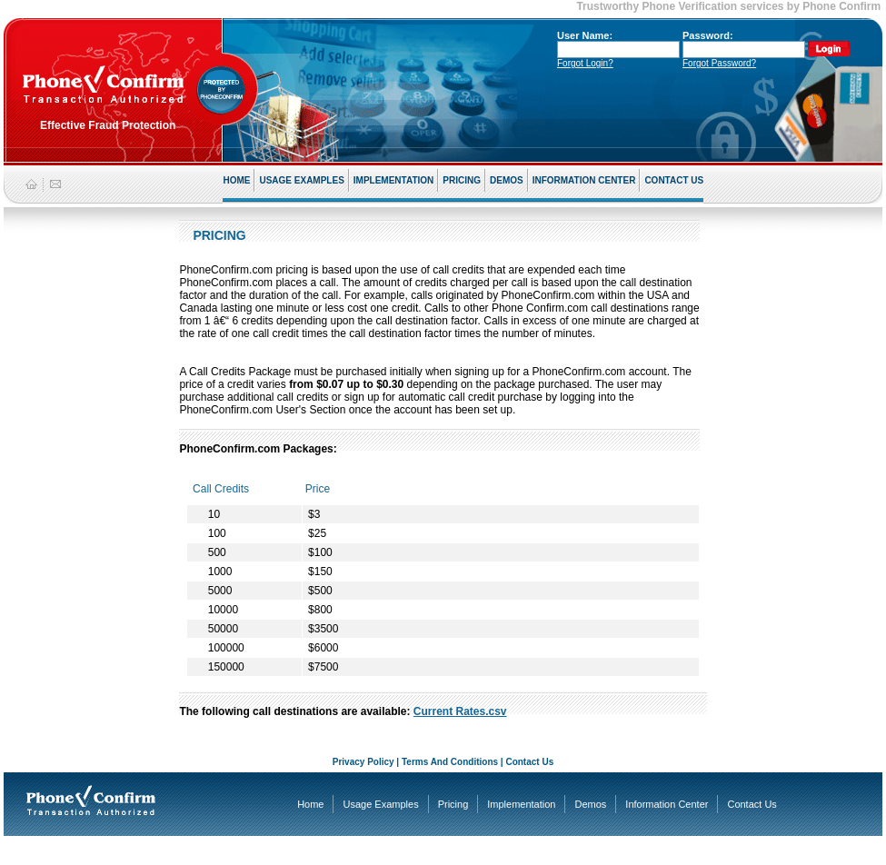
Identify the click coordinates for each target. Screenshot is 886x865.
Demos (590, 804)
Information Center (666, 804)
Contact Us (529, 762)
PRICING (462, 180)
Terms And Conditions (450, 762)
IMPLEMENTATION (393, 180)
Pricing (453, 804)
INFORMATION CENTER (584, 180)
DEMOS (506, 180)
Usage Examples (380, 804)
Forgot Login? (585, 63)
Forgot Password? (719, 63)
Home (310, 804)
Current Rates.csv (460, 711)
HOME (236, 180)
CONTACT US (673, 180)
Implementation (521, 804)
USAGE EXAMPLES (301, 180)
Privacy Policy (363, 762)
